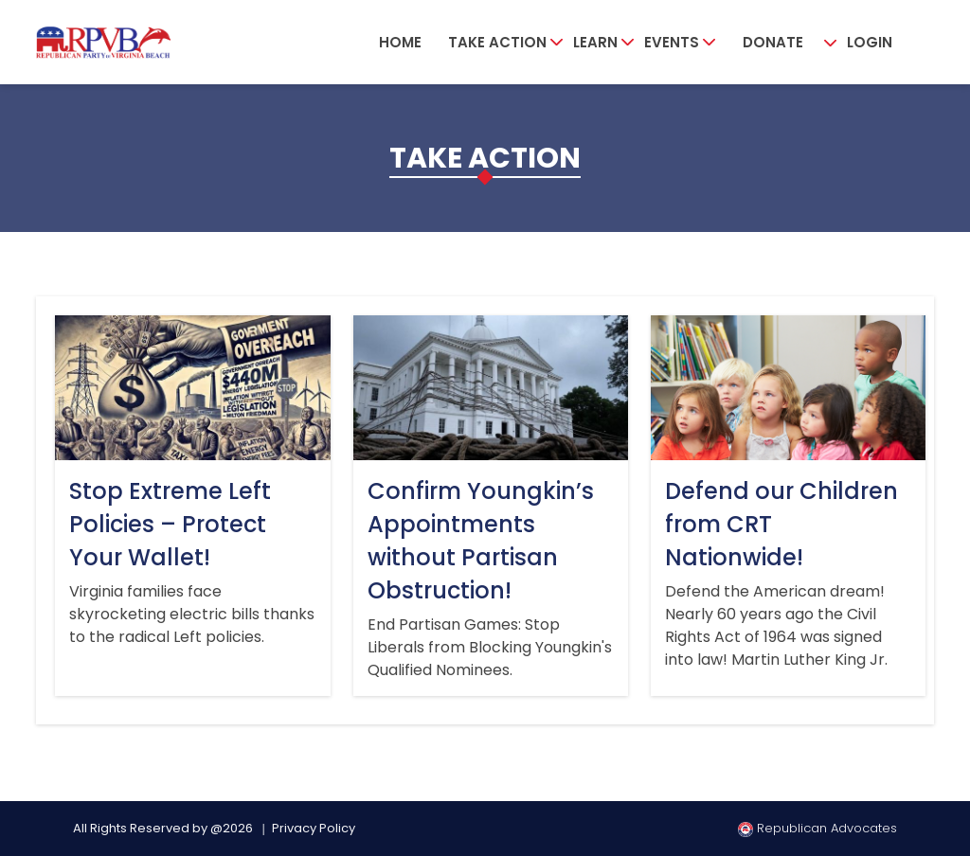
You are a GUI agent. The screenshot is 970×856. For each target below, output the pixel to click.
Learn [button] (595, 42)
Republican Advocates (817, 828)
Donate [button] (773, 42)
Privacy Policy (313, 828)
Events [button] (671, 42)
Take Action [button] (497, 42)
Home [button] (400, 42)
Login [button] (869, 42)
